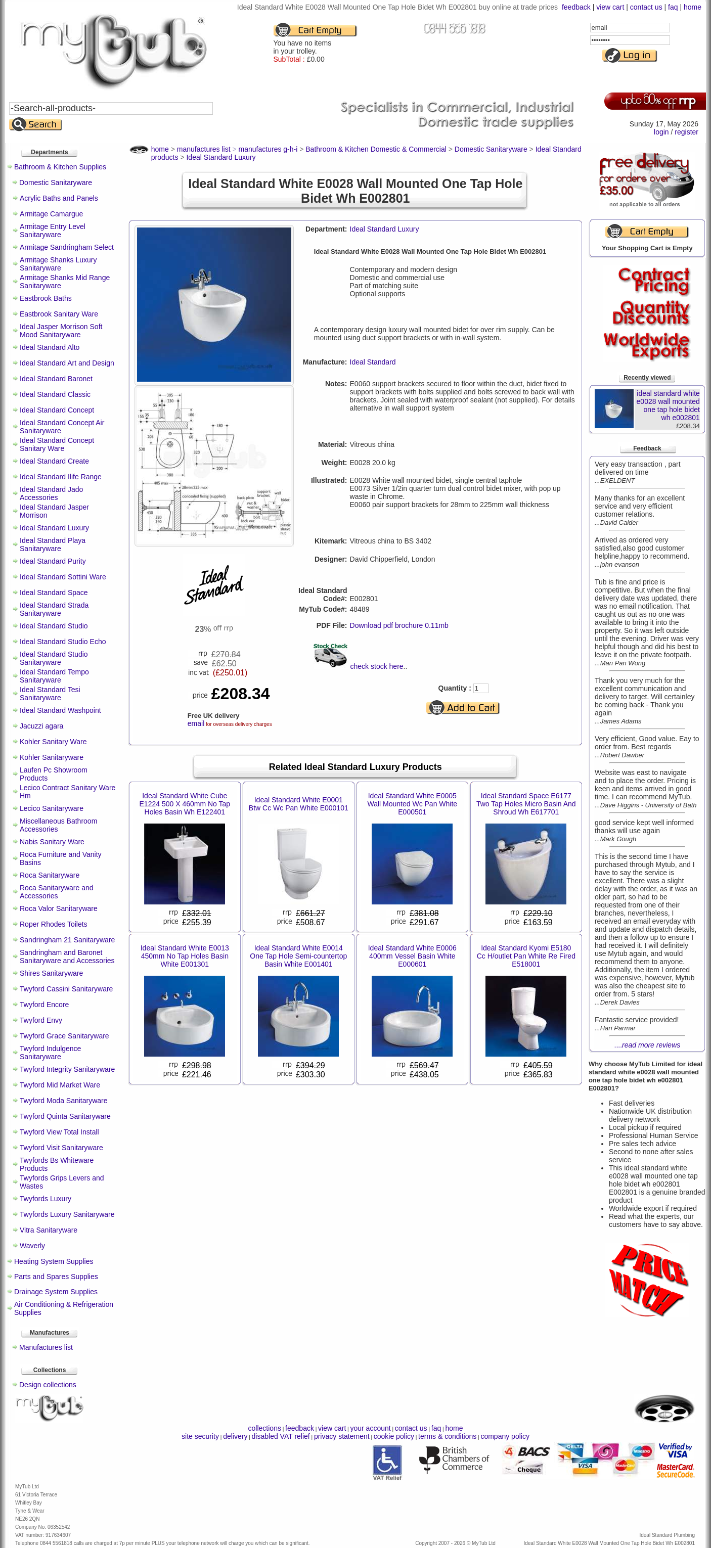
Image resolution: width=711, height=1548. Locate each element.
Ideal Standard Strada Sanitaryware (54, 609)
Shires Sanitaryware (51, 973)
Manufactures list (46, 1347)
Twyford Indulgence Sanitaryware (50, 1052)
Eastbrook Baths (46, 298)
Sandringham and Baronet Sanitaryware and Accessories (67, 956)
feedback (576, 7)
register (686, 132)
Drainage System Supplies (56, 1292)
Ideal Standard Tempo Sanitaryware (54, 676)
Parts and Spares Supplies (56, 1276)
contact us (646, 7)
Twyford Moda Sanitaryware (64, 1101)
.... (647, 1045)
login (661, 132)
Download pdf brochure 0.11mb (399, 625)
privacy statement (342, 1436)
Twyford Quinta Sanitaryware (65, 1116)
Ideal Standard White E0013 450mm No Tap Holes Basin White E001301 (185, 956)
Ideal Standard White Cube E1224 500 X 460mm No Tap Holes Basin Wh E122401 (185, 804)
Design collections (47, 1385)
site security (200, 1436)
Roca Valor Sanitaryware (59, 908)
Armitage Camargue (51, 214)
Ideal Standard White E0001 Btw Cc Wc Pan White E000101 (298, 804)
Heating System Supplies (53, 1261)
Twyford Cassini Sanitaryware (66, 989)
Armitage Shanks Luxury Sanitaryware (58, 264)
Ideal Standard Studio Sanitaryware (54, 658)
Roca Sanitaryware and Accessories (57, 892)
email (196, 723)
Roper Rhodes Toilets (53, 924)
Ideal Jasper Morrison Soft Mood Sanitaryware (61, 331)
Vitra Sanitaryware (48, 1230)
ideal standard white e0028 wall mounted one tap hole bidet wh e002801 (668, 405)
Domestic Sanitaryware (55, 182)
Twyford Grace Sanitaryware (64, 1036)
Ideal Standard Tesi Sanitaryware (50, 694)
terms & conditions (447, 1436)
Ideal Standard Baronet (56, 379)
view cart (610, 7)
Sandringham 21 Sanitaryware (67, 940)
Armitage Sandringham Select (67, 247)
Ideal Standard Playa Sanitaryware (52, 544)
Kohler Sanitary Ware (53, 742)
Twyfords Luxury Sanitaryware (67, 1214)
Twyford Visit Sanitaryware (61, 1148)
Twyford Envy (41, 1020)
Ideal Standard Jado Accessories (51, 493)
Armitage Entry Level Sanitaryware (52, 230)
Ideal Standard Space (54, 592)
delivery (235, 1436)
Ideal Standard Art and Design (67, 363)
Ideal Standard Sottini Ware (63, 577)
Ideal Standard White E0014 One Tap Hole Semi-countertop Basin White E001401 (298, 956)
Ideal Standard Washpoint (60, 710)
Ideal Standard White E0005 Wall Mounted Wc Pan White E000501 (412, 804)
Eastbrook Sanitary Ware (59, 314)
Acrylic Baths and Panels (59, 198)
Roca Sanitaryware (49, 875)
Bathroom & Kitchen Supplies (60, 167)
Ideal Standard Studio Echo (63, 642)
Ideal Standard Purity (53, 561)
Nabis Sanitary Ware (52, 842)
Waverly (32, 1246)
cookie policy (394, 1436)
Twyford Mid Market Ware (60, 1085)
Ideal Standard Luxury (54, 528)
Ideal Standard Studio (54, 626)
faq (673, 7)
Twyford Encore (44, 1004)
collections (264, 1428)
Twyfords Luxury (45, 1199)
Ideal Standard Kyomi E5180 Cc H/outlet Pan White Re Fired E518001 (526, 956)
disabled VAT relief (281, 1436)
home (692, 7)
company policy (504, 1436)
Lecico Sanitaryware (51, 808)
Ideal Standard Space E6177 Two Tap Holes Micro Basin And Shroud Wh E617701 (526, 804)
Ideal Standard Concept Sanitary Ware (57, 444)
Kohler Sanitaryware (51, 757)
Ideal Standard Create (54, 461)
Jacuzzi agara (41, 726)
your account (370, 1428)
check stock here (377, 666)
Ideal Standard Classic (55, 394)
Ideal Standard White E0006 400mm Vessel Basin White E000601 (412, 956)
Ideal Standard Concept (57, 410)
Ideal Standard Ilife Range (61, 477)
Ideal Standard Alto (49, 347)
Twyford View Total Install (59, 1132)
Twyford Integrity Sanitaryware (67, 1069)
